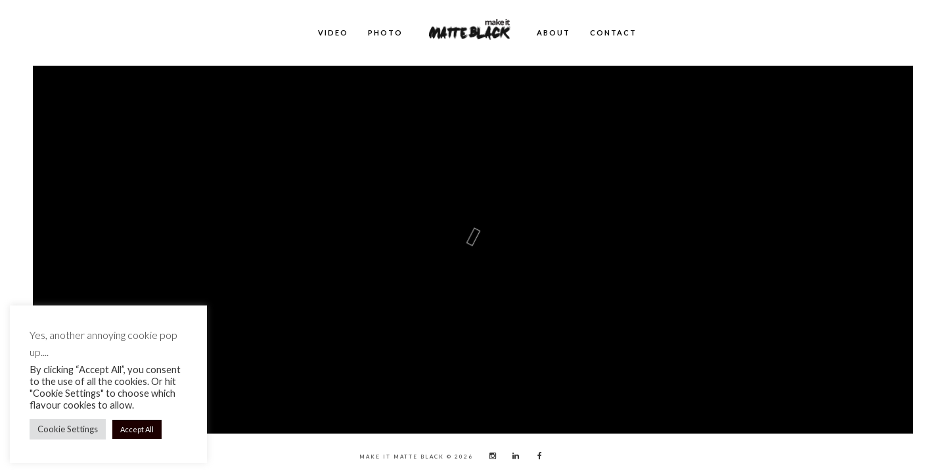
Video (333, 32)
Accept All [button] (137, 429)
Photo (385, 32)
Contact (613, 32)
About (553, 32)
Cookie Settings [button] (67, 429)
